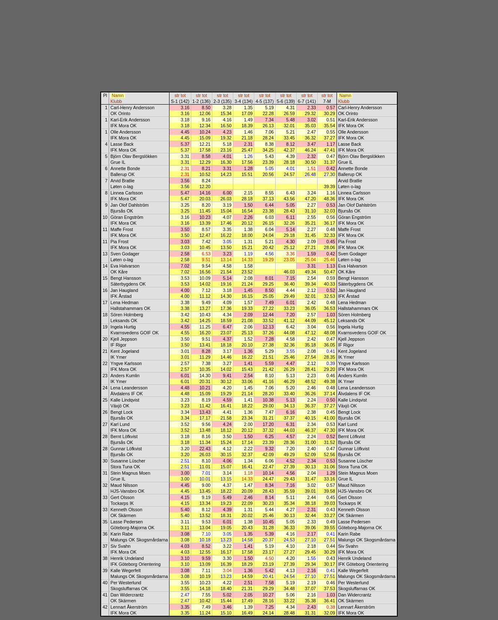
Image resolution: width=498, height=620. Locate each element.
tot (183, 95)
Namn (117, 95)
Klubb (116, 101)
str (177, 95)
